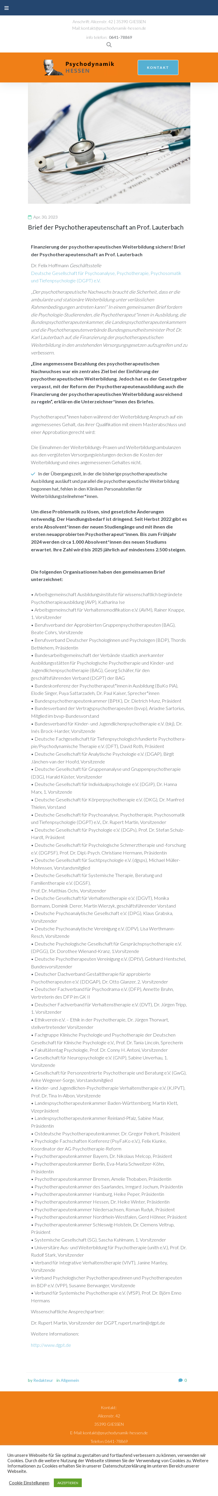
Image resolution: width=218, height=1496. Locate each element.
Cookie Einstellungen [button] (29, 1482)
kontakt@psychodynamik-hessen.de (113, 28)
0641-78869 (120, 37)
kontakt (158, 67)
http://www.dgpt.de (51, 1345)
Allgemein (70, 1380)
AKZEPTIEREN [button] (67, 1483)
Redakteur (43, 1380)
